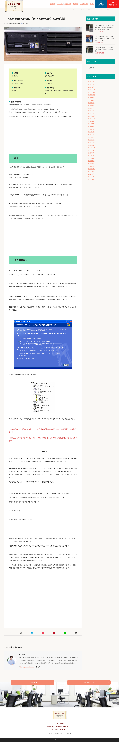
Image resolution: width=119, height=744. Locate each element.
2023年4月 (91, 163)
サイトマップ (68, 735)
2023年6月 (91, 158)
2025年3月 (91, 111)
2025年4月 (91, 108)
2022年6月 (91, 179)
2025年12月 (91, 90)
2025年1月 (91, 113)
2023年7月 (91, 156)
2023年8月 (91, 153)
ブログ (92, 4)
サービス (60, 4)
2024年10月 (91, 119)
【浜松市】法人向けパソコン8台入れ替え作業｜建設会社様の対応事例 (104, 49)
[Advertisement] (43, 136)
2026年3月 (91, 82)
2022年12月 (91, 166)
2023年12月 (91, 142)
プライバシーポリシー (55, 735)
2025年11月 (91, 92)
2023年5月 (91, 161)
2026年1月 (91, 87)
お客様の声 (68, 4)
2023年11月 (91, 145)
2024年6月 (91, 126)
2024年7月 (91, 124)
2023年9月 (91, 150)
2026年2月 (91, 84)
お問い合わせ (89, 684)
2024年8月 (91, 121)
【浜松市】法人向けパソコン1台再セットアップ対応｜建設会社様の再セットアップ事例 (104, 27)
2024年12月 (91, 116)
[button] (9, 633)
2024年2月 (91, 137)
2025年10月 (91, 95)
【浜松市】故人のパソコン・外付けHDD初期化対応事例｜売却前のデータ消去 (104, 38)
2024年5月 (91, 129)
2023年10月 (91, 148)
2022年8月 (91, 174)
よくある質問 (84, 4)
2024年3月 (91, 134)
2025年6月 (91, 103)
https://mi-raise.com (27, 669)
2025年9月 (91, 97)
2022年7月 (91, 177)
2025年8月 (91, 100)
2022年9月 (91, 171)
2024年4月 (91, 132)
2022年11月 (91, 169)
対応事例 (75, 4)
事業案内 (52, 4)
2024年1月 (91, 140)
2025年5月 (91, 105)
